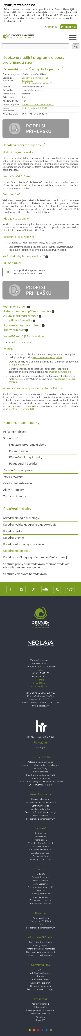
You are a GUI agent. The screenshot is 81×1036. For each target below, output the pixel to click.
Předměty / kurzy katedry (25, 457)
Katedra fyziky (12, 531)
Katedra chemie (13, 537)
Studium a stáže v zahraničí (40, 887)
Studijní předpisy (40, 897)
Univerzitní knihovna (40, 799)
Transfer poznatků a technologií (40, 949)
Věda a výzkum (13, 476)
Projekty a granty (41, 946)
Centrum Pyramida (60, 372)
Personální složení (15, 431)
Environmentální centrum (40, 785)
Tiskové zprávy (40, 1007)
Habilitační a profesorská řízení (40, 952)
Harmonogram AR (40, 884)
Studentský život (40, 856)
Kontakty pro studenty (40, 904)
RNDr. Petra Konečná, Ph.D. (34, 108)
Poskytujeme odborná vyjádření (40, 1010)
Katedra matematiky (20, 342)
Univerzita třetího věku (40, 986)
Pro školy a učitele (40, 980)
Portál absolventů (40, 918)
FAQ (40, 925)
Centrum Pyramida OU (21, 409)
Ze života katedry (14, 496)
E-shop (40, 976)
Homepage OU (40, 747)
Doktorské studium (40, 846)
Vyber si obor (40, 837)
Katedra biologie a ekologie (21, 518)
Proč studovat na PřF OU (40, 850)
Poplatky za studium (40, 894)
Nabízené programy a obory (27, 444)
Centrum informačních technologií (40, 812)
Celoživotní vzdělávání (18, 483)
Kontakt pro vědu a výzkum (40, 955)
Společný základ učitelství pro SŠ (37, 83)
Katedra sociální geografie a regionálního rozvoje (35, 557)
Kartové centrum (40, 816)
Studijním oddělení (19, 365)
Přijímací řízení (19, 451)
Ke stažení (40, 1017)
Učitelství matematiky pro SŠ (35, 78)
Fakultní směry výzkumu (40, 942)
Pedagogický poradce (23, 463)
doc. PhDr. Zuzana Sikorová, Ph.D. (38, 104)
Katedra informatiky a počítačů (23, 544)
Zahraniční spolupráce (18, 470)
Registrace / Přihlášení (40, 921)
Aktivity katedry (13, 490)
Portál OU (40, 874)
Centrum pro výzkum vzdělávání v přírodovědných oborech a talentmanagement (36, 566)
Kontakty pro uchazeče (40, 859)
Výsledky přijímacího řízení (40, 843)
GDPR (40, 970)
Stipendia (40, 890)
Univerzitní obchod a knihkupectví (40, 803)
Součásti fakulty (17, 509)
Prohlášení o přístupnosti (40, 973)
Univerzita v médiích (40, 1014)
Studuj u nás (11, 438)
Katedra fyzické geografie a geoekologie (29, 524)
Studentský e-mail (40, 877)
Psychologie (27, 81)
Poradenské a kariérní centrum (40, 819)
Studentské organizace (40, 900)
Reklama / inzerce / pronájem (40, 989)
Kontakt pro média (40, 1004)
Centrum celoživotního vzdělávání (25, 574)
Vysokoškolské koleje (40, 809)
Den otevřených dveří (40, 853)
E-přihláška (40, 833)
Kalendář (40, 1020)
